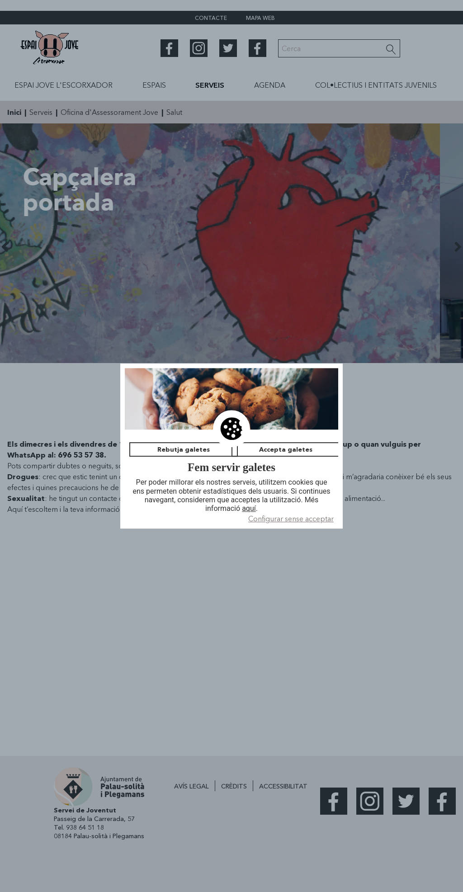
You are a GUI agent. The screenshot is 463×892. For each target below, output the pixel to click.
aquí (249, 508)
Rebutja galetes (183, 449)
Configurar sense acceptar (291, 518)
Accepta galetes (285, 449)
